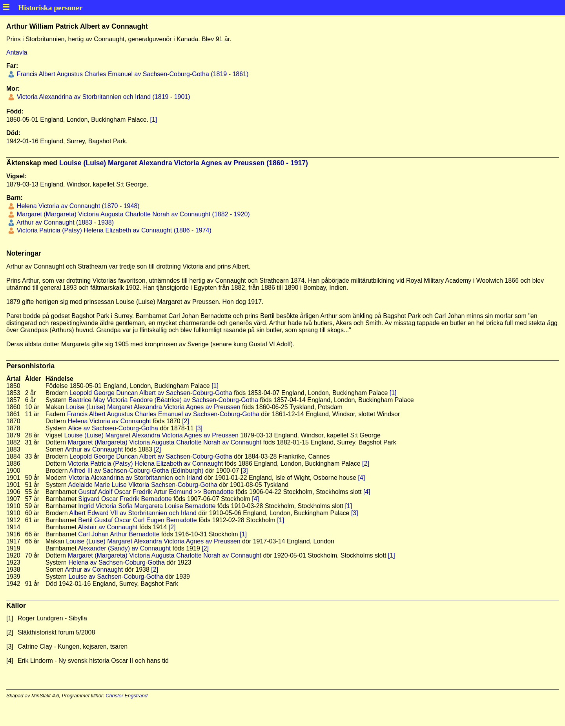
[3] (198, 428)
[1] (153, 119)
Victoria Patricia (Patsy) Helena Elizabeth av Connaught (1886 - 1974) (113, 230)
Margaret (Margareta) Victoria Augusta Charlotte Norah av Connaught (164, 442)
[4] (361, 477)
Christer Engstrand (127, 696)
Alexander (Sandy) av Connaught (124, 548)
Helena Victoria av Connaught (109, 421)
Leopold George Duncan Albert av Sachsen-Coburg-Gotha (150, 393)
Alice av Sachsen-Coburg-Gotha (113, 428)
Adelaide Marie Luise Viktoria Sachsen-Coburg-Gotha (142, 484)
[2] (185, 421)
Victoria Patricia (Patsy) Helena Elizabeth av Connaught (145, 463)
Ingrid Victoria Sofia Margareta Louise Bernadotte (146, 506)
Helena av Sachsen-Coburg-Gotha (116, 562)
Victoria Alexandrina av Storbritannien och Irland (135, 477)
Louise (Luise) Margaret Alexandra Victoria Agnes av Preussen (153, 407)
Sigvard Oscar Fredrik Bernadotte (124, 499)
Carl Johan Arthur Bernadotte (118, 534)
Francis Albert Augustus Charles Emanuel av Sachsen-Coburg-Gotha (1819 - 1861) (131, 74)
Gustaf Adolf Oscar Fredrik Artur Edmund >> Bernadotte (156, 491)
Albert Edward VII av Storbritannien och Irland (133, 513)
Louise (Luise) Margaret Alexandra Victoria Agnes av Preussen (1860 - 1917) (183, 163)
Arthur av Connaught (94, 449)
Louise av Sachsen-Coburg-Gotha (115, 576)
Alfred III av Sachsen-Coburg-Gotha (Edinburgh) (136, 470)
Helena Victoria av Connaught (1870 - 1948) (77, 206)
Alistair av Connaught (107, 527)
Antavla (16, 52)
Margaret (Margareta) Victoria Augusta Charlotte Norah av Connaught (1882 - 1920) (132, 214)
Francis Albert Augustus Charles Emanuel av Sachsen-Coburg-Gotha (163, 414)
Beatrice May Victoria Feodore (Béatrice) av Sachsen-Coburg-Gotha (163, 400)
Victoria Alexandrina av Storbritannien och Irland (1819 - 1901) (102, 96)
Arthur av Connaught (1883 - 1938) (64, 222)
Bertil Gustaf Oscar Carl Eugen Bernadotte (137, 520)
